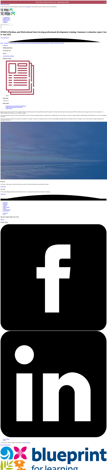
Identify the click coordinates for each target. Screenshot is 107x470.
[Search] (6, 24)
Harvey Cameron (26, 442)
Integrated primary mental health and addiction (16, 106)
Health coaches (9, 108)
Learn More (3, 186)
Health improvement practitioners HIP (14, 107)
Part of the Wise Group (5, 444)
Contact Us (5, 213)
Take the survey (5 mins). (63, 2)
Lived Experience (7, 209)
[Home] (53, 12)
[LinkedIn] (53, 436)
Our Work (5, 202)
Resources (6, 43)
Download (5, 45)
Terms (4, 440)
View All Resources (5, 37)
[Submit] (1, 26)
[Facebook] (53, 330)
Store (4, 214)
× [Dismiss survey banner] (104, 2)
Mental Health (6, 56)
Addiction (12, 56)
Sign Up (2, 219)
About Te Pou (6, 210)
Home (2, 43)
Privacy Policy (6, 439)
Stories (4, 206)
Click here (28, 6)
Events (4, 208)
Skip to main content (5, 4)
